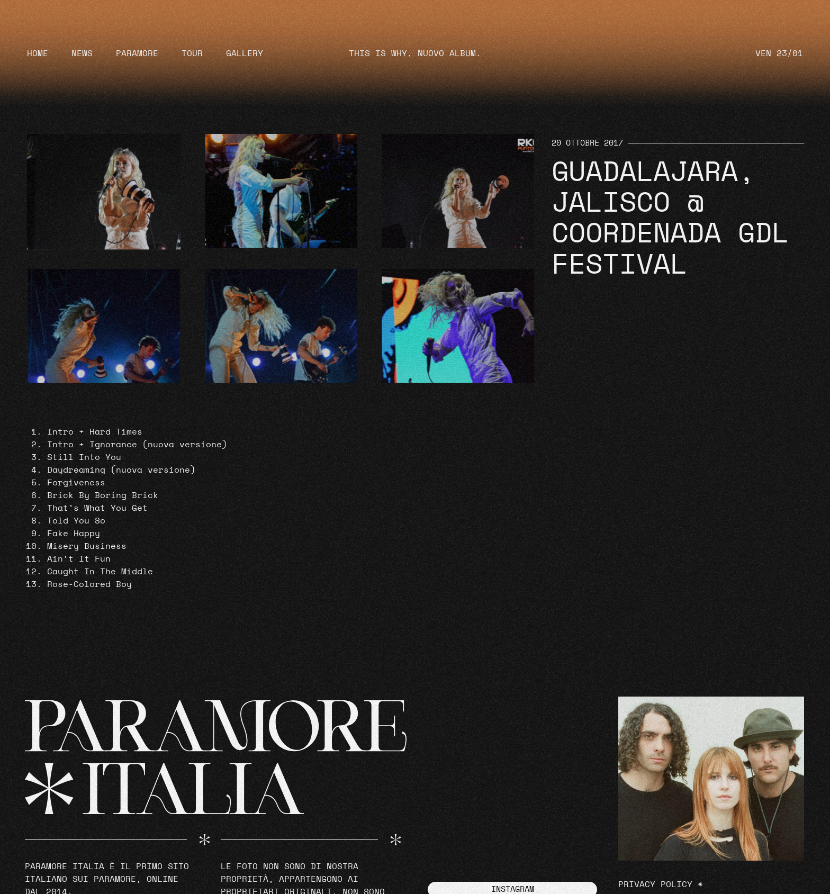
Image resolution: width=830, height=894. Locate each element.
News (82, 53)
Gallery (244, 53)
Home (37, 53)
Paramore (137, 53)
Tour (192, 53)
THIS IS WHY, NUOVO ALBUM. (415, 53)
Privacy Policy (655, 884)
